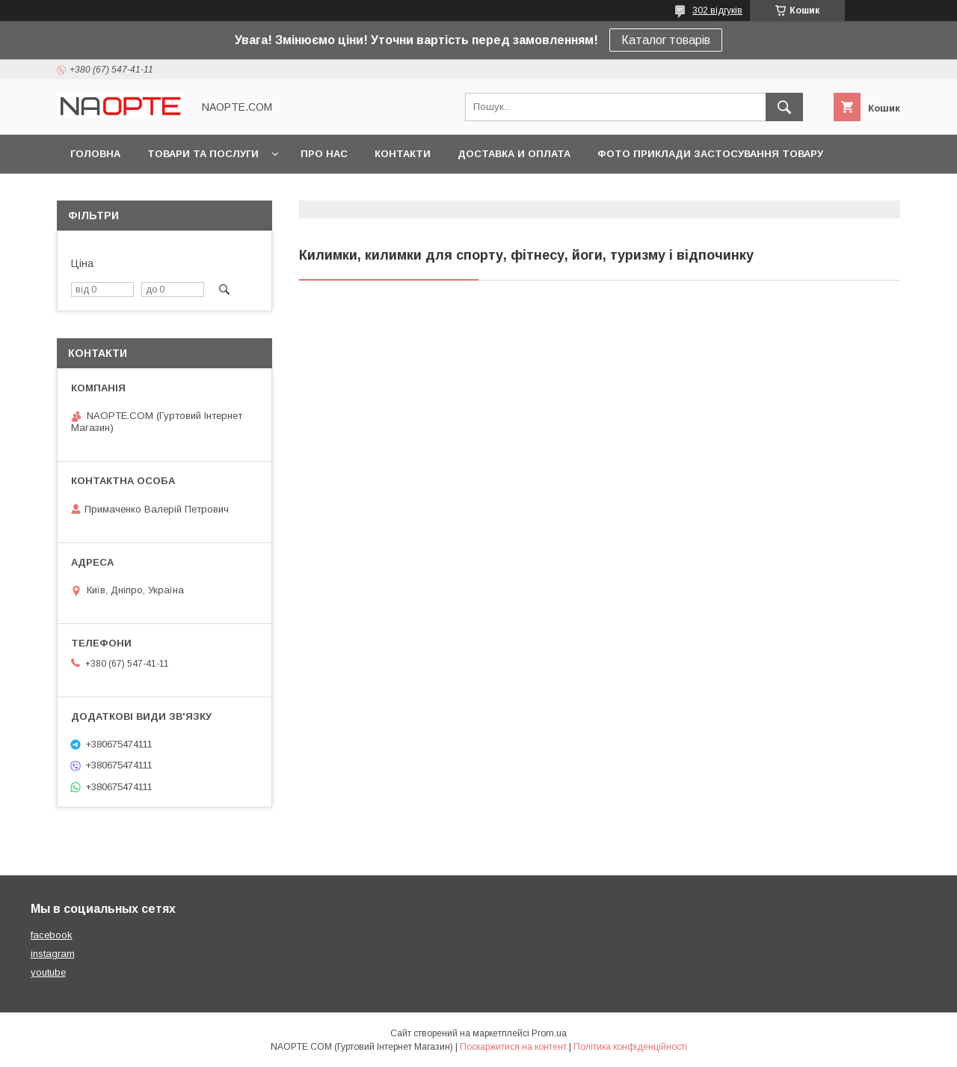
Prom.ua (549, 1033)
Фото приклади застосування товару (710, 153)
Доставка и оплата (514, 153)
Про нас (324, 153)
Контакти (403, 153)
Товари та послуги (203, 153)
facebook (52, 935)
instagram (53, 953)
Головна (95, 153)
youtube (48, 972)
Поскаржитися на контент (513, 1047)
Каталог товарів (665, 40)
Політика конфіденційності (630, 1047)
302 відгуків (717, 10)
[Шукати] (784, 107)
